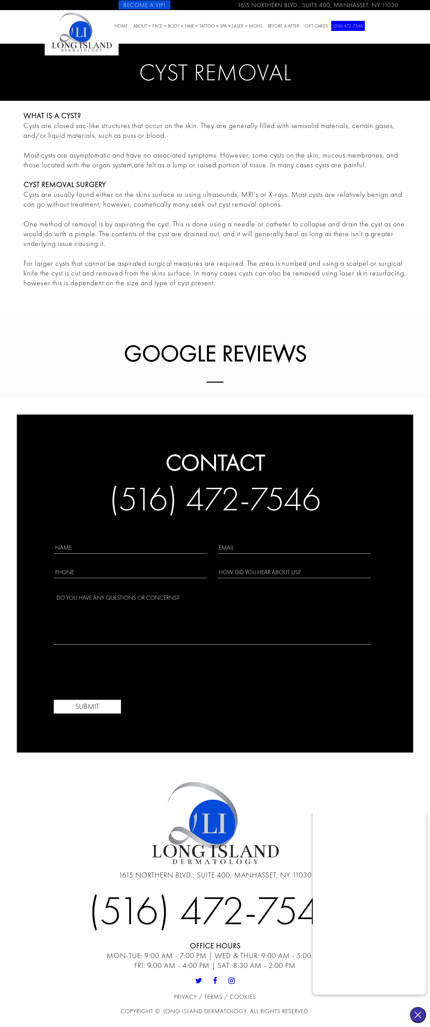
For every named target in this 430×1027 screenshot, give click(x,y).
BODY (173, 26)
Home (121, 26)
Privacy (186, 996)
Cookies (243, 996)
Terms (214, 996)
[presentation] (105, 672)
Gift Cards (316, 26)
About (140, 26)
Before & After (283, 26)
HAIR (189, 26)
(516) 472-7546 (348, 26)
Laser (238, 26)
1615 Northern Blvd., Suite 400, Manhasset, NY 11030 (318, 5)
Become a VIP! (144, 5)
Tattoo (207, 26)
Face (158, 26)
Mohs (255, 26)
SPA (223, 26)
